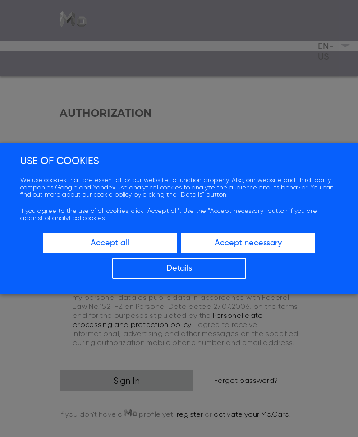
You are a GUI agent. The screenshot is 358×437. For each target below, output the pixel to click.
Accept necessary (248, 243)
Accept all (110, 243)
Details (179, 268)
